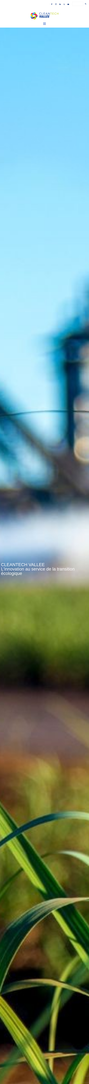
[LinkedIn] (60, 4)
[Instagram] (55, 4)
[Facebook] (51, 4)
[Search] (77, 4)
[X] (64, 4)
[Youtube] (68, 4)
